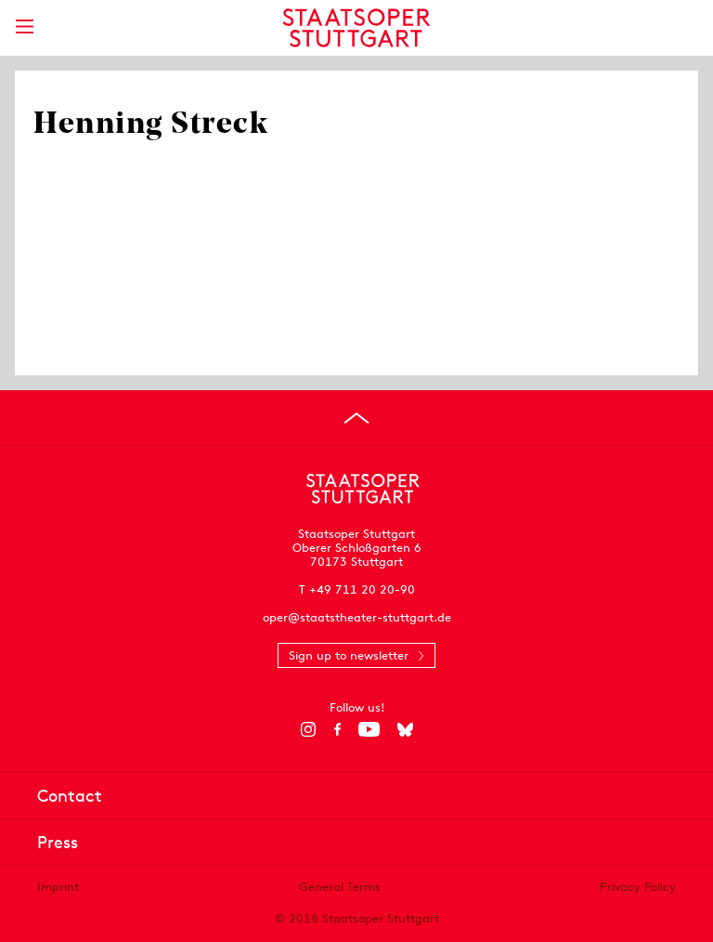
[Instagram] (309, 729)
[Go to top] (356, 418)
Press (57, 842)
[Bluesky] (405, 729)
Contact (69, 795)
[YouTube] (369, 729)
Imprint (58, 887)
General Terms (340, 887)
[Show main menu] (24, 26)
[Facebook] (337, 729)
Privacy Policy (638, 887)
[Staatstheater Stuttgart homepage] (357, 27)
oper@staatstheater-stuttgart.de (357, 617)
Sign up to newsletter (348, 655)
